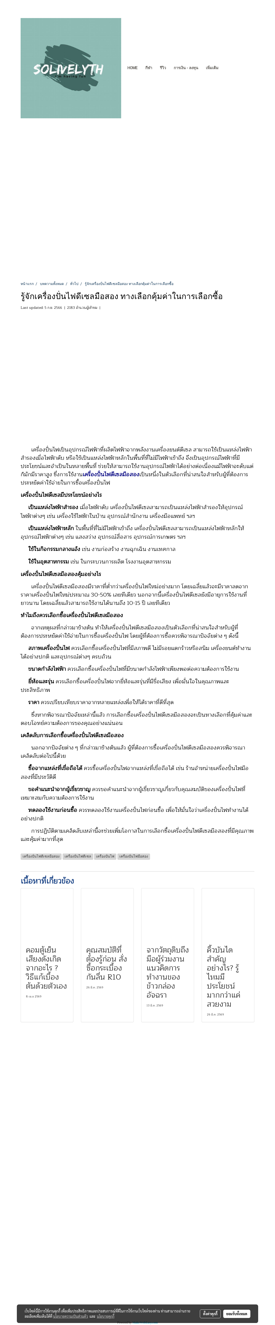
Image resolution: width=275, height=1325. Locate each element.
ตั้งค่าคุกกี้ (210, 1313)
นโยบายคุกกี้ (105, 1316)
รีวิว (163, 68)
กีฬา (148, 68)
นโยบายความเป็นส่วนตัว (70, 1316)
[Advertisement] (137, 244)
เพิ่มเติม (212, 68)
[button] (227, 68)
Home (132, 68)
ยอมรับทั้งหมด (236, 1313)
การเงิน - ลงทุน (186, 68)
